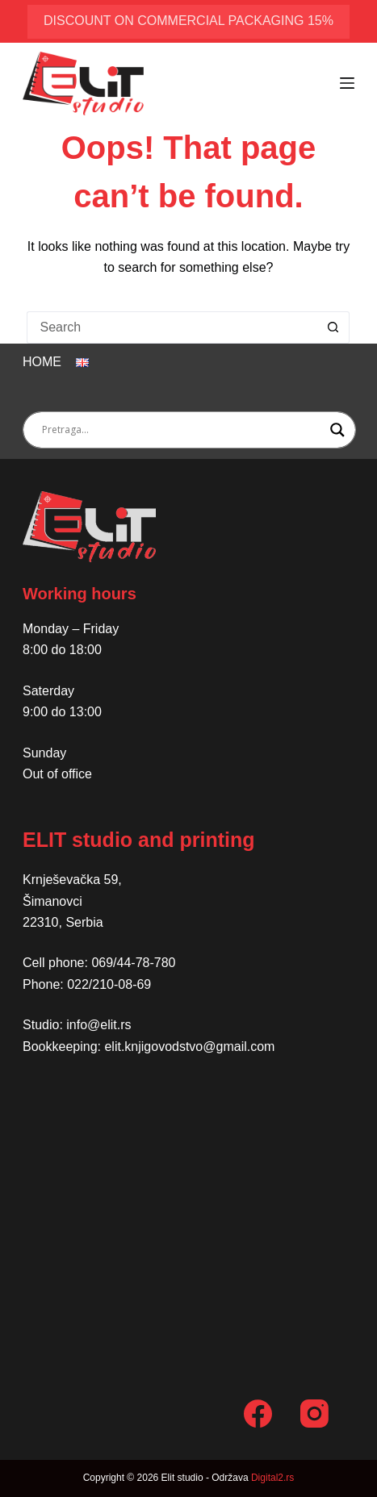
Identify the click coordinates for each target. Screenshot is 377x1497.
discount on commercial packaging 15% (188, 20)
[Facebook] (258, 1413)
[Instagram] (314, 1413)
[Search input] (182, 430)
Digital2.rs (272, 1477)
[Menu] (347, 83)
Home (42, 362)
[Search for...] (172, 327)
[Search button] (333, 327)
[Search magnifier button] (337, 430)
